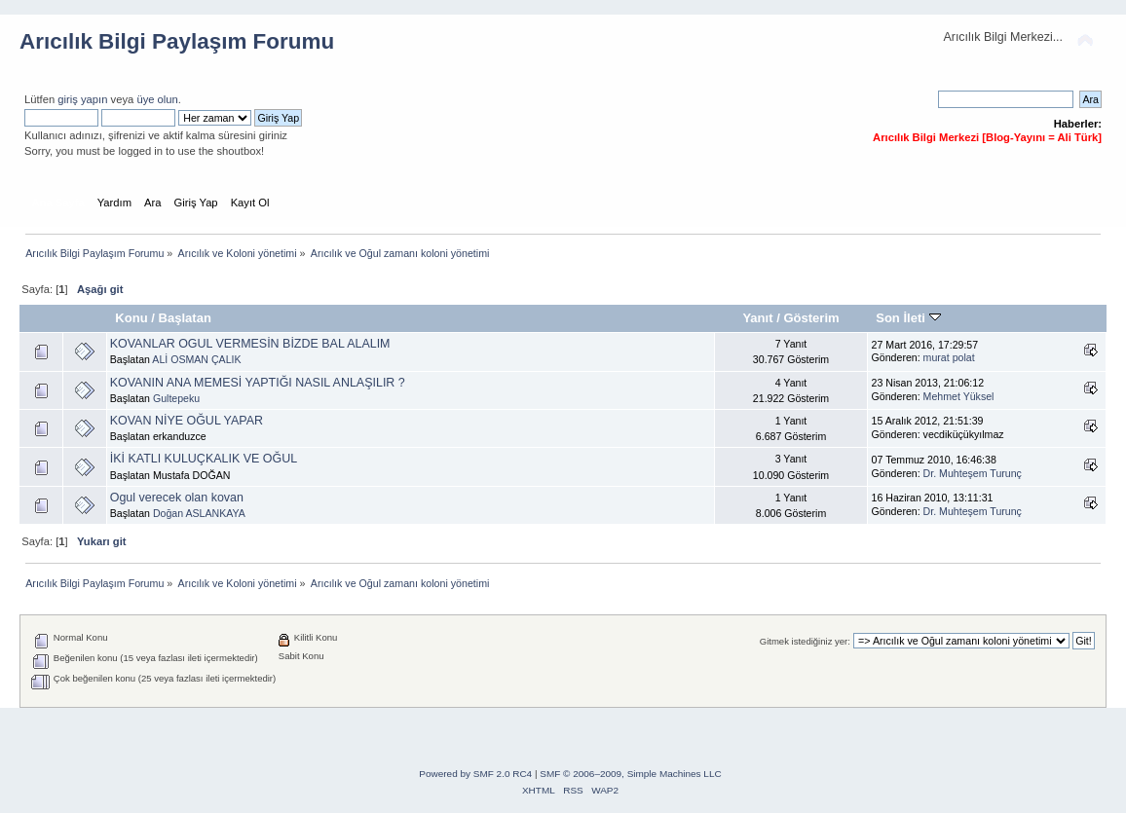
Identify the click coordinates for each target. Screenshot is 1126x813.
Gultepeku (176, 398)
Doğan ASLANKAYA (199, 513)
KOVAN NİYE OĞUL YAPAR (186, 420)
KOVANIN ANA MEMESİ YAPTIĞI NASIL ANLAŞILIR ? (257, 382)
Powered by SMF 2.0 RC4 (475, 773)
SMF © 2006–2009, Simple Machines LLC (630, 773)
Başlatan (185, 318)
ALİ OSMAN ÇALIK (196, 359)
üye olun (156, 99)
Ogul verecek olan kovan (177, 497)
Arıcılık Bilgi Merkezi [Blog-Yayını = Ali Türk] (987, 137)
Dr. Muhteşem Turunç (972, 473)
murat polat (949, 357)
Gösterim (811, 318)
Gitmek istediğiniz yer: (805, 641)
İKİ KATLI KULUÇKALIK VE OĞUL (203, 458)
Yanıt (757, 318)
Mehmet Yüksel (959, 396)
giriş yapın (82, 99)
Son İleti (908, 318)
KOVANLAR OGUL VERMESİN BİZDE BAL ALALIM (250, 344)
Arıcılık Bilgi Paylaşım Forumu (176, 41)
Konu (131, 318)
